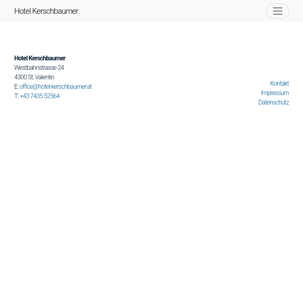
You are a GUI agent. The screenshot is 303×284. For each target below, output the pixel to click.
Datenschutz (273, 102)
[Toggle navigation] (278, 11)
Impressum (275, 93)
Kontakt (279, 83)
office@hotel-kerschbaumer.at (55, 86)
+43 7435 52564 (39, 96)
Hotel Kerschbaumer (46, 11)
